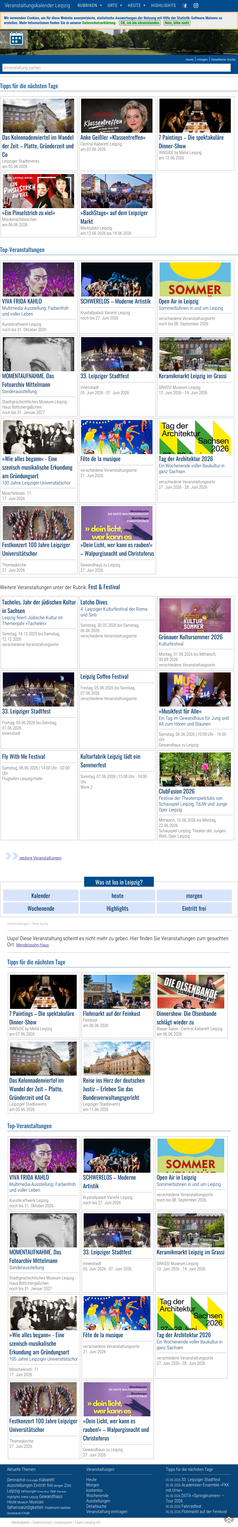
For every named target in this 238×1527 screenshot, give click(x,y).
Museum (22, 1502)
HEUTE (134, 5)
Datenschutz (42, 1522)
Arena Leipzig (29, 1497)
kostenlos (94, 1490)
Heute (12, 1501)
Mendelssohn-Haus (32, 945)
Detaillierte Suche (223, 59)
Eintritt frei (43, 1485)
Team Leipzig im (87, 1522)
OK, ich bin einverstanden (140, 23)
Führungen (32, 1480)
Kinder (26, 1513)
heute (190, 59)
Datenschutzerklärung (98, 23)
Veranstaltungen (18, 924)
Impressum (63, 1522)
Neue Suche (40, 924)
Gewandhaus (51, 1496)
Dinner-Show (43, 1491)
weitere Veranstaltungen (33, 858)
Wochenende (14, 1513)
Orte (113, 5)
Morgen (58, 1486)
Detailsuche (96, 1506)
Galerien (65, 1508)
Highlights (163, 5)
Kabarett (46, 1479)
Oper (53, 1491)
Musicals (36, 1501)
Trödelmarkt (52, 1508)
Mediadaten (21, 1522)
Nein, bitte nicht (177, 23)
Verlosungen (28, 1491)
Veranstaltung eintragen (106, 1511)
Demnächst (16, 1479)
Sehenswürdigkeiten (25, 1507)
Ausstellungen (20, 1485)
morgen (202, 59)
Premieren (61, 1491)
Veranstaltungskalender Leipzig (37, 5)
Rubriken (87, 5)
